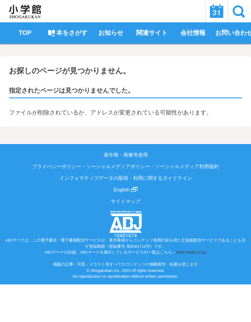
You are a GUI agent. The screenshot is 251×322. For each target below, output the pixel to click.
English (125, 189)
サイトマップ (125, 201)
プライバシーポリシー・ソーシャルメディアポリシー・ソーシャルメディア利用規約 (125, 166)
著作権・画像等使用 (126, 154)
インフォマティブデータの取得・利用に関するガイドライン (125, 178)
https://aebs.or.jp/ (191, 252)
